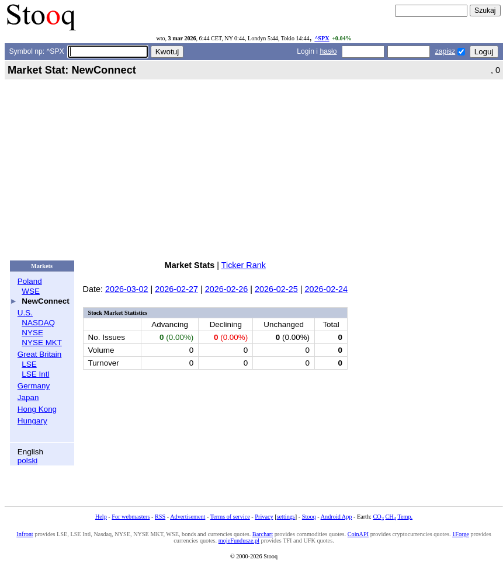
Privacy (264, 516)
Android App (336, 516)
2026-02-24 (326, 289)
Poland (30, 281)
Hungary (32, 420)
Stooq (309, 516)
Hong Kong (37, 409)
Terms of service (230, 516)
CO (378, 516)
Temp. (404, 516)
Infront (24, 534)
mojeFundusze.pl (238, 540)
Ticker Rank (243, 265)
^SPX (321, 38)
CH (391, 516)
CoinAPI (358, 534)
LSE (29, 364)
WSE (31, 291)
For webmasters (131, 516)
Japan (28, 397)
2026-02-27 (176, 289)
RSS (160, 516)
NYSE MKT (41, 342)
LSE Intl (35, 374)
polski (27, 460)
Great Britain (39, 354)
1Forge (460, 534)
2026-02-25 (276, 289)
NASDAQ (38, 322)
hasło (328, 51)
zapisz (445, 51)
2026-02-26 (226, 289)
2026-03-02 (126, 289)
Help (101, 516)
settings (286, 516)
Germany (34, 385)
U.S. (25, 312)
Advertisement (187, 516)
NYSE (32, 332)
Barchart (262, 534)
